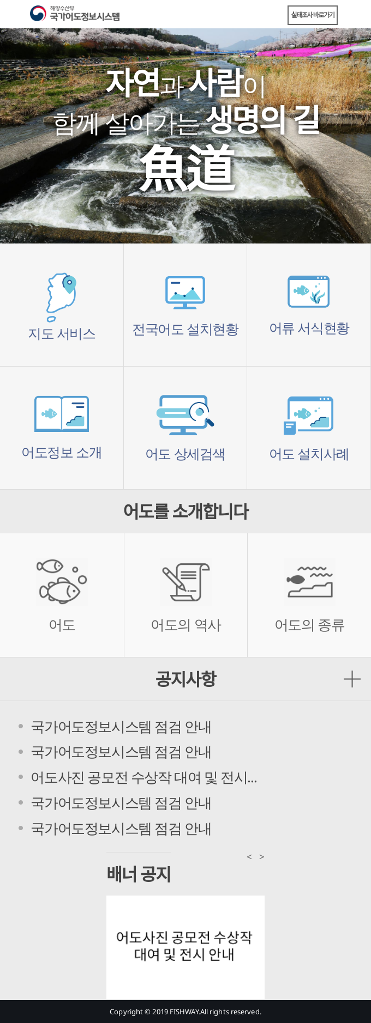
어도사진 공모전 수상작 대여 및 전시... (143, 777)
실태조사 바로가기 (312, 15)
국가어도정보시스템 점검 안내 (121, 726)
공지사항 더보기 (352, 679)
